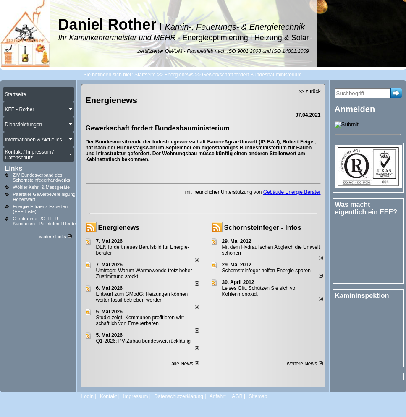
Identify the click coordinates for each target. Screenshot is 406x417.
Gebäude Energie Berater (292, 192)
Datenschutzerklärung (178, 396)
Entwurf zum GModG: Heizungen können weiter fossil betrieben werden (142, 297)
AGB (237, 396)
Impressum (135, 396)
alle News (185, 364)
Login (87, 396)
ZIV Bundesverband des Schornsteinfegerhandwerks (41, 177)
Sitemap (258, 396)
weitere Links (55, 236)
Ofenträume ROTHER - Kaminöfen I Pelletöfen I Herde (44, 221)
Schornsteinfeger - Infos (262, 227)
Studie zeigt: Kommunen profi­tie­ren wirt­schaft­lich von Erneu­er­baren (141, 320)
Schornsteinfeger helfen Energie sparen (266, 271)
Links (14, 168)
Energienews (119, 227)
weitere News (304, 364)
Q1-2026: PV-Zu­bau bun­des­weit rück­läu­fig (143, 341)
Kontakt (108, 396)
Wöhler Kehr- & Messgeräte (41, 187)
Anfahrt (218, 396)
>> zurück (310, 91)
